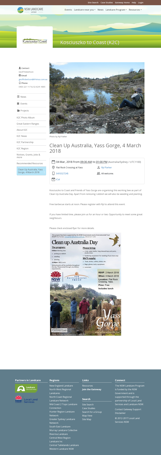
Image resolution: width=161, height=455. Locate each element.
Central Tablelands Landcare (64, 445)
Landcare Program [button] (115, 9)
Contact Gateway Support (128, 409)
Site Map (86, 419)
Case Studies (107, 2)
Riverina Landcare (58, 434)
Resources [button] (134, 9)
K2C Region (22, 148)
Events (68, 9)
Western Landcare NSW (61, 448)
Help (134, 2)
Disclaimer (120, 413)
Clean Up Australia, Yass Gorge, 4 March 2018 (30, 171)
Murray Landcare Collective (63, 430)
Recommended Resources (30, 163)
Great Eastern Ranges (28, 123)
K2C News (22, 136)
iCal (58, 179)
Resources (87, 385)
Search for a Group (92, 411)
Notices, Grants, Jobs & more (28, 156)
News (101, 9)
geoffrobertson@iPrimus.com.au (33, 79)
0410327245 (62, 173)
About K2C (22, 129)
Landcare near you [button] (84, 9)
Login (140, 2)
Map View (87, 415)
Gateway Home (122, 2)
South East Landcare (59, 426)
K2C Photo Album (26, 117)
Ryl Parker (106, 167)
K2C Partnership (25, 142)
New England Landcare (61, 385)
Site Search (93, 2)
